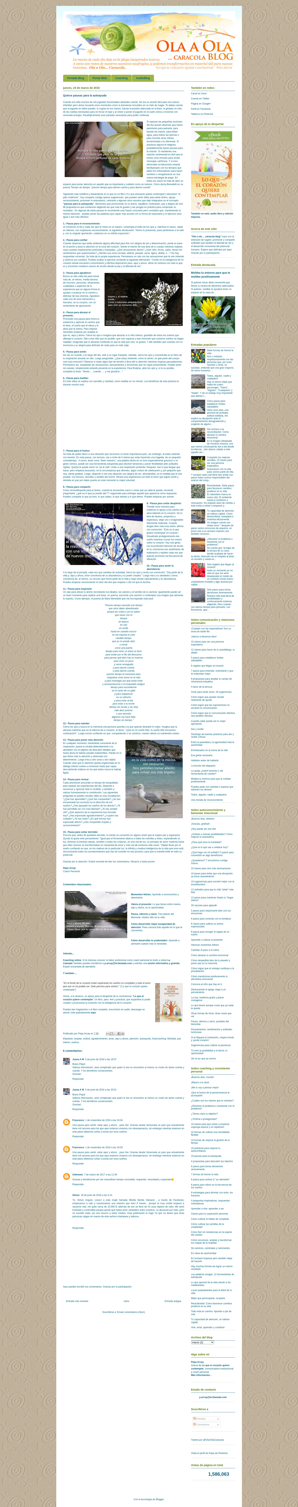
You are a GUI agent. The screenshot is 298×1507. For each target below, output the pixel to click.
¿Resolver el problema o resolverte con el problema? (220, 542)
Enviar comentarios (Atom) (131, 1312)
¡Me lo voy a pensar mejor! (205, 1087)
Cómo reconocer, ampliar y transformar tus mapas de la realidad (211, 1241)
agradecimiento (99, 1038)
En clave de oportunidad (203, 1253)
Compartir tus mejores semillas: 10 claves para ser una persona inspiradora (219, 461)
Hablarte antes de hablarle (205, 760)
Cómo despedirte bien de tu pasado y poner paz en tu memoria (210, 961)
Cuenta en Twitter (200, 98)
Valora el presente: (141, 904)
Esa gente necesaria (201, 755)
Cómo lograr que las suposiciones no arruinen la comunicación (210, 706)
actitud (86, 1038)
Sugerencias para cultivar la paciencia (211, 1045)
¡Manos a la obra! (200, 1082)
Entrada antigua (173, 1301)
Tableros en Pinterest (202, 114)
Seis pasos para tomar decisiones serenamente (219, 591)
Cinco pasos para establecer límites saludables (216, 404)
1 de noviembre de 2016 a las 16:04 (104, 1120)
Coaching (121, 78)
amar (111, 1038)
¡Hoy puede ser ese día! (203, 829)
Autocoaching (159, 1038)
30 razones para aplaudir (204, 905)
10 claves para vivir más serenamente (211, 868)
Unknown (77, 1174)
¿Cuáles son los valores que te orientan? (212, 1100)
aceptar (78, 1038)
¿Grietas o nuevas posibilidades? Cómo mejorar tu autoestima (212, 835)
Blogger (160, 1499)
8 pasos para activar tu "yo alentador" (210, 1179)
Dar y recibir (197, 729)
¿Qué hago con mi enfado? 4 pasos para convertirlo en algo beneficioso (212, 854)
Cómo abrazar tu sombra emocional (209, 955)
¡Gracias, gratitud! (200, 823)
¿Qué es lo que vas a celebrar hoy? (209, 847)
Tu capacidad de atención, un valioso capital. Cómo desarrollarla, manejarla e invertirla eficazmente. (220, 515)
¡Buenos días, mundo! (202, 1077)
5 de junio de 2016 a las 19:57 (101, 1059)
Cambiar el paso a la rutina (205, 950)
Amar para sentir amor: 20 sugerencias (211, 692)
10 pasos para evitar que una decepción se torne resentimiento (212, 875)
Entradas (199, 1418)
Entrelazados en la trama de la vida (209, 750)
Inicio (126, 1301)
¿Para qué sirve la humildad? (206, 842)
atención (134, 1038)
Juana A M (78, 1059)
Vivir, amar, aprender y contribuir (208, 1327)
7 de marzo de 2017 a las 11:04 (100, 1174)
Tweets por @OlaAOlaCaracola (207, 1440)
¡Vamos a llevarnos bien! (204, 636)
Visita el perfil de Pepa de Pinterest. (209, 1453)
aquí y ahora (121, 1038)
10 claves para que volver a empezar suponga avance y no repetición (210, 1125)
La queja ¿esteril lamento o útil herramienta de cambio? (207, 772)
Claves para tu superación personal (209, 1213)
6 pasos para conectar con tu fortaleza (211, 918)
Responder (78, 1079)
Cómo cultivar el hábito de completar (210, 1219)
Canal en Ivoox (199, 93)
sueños (75, 1042)
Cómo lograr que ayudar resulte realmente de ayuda (207, 698)
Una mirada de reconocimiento (207, 800)
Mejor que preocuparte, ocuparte (208, 1298)
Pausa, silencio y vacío (144, 914)
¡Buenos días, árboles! (203, 818)
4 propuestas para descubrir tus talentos (212, 1161)
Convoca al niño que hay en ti (206, 984)
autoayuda (145, 1038)
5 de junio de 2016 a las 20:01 (101, 1089)
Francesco (78, 1120)
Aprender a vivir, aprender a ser (207, 1208)
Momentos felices (141, 894)
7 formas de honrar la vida (204, 1174)
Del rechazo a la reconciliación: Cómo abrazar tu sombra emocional (218, 433)
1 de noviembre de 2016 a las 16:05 (104, 1147)
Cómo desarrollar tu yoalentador (149, 940)
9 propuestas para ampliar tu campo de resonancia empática (211, 680)
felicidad (171, 1038)
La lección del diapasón (203, 765)
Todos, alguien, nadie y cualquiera (208, 794)
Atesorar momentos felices (205, 945)
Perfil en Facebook (201, 109)
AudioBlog (143, 78)
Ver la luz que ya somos (203, 1058)
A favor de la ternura (201, 687)
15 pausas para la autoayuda (206, 1156)
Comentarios (201, 1424)
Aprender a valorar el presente (207, 939)
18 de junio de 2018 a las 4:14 (96, 1195)
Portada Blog (75, 78)
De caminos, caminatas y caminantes (210, 1248)
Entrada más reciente (77, 1301)
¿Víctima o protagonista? (204, 1119)
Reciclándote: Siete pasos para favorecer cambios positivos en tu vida (220, 488)
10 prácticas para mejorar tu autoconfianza (205, 1149)
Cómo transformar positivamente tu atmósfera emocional (209, 978)
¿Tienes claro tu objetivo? (204, 1113)
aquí (93, 1012)
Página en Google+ (201, 103)
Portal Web (100, 78)
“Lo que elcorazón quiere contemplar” (145, 194)
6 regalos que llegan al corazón (207, 665)
